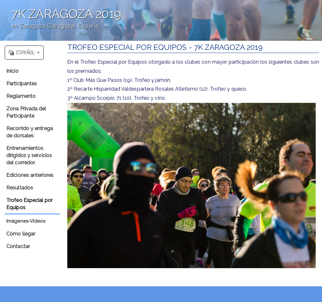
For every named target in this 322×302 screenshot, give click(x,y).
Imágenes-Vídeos (26, 221)
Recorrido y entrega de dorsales (29, 132)
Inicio (12, 71)
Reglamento (21, 96)
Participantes (21, 84)
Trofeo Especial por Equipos (29, 203)
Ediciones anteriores (29, 175)
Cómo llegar (20, 234)
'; (161, 20)
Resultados (19, 188)
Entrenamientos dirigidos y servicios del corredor (29, 155)
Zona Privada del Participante (26, 112)
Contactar (18, 246)
